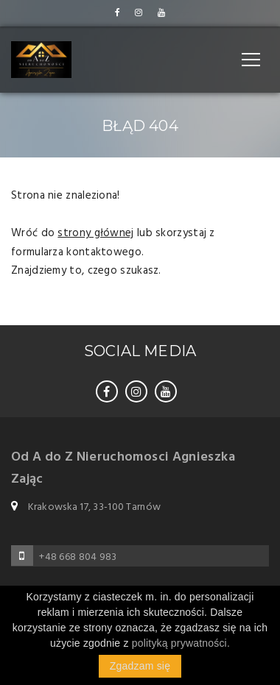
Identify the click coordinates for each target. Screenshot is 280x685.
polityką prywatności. (181, 643)
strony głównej (95, 233)
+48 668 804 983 (77, 557)
